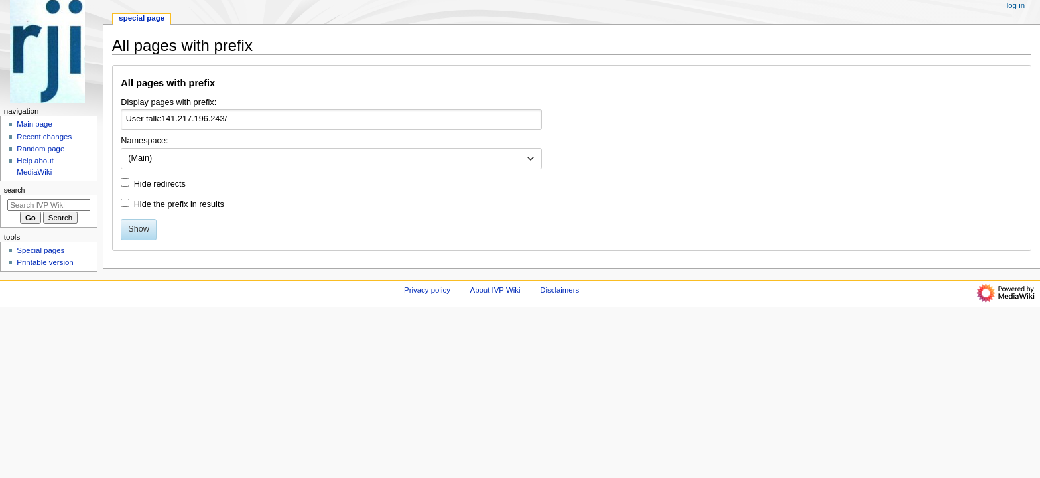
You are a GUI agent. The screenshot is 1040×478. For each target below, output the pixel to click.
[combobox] (331, 158)
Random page (40, 149)
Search (14, 190)
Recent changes (44, 137)
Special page (141, 18)
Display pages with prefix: (168, 102)
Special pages (40, 250)
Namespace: (144, 140)
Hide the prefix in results (179, 204)
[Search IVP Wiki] (48, 205)
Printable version (45, 262)
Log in (1016, 5)
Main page (34, 124)
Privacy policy (427, 290)
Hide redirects (160, 184)
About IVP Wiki (495, 290)
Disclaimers (559, 290)
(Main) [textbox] (140, 158)
